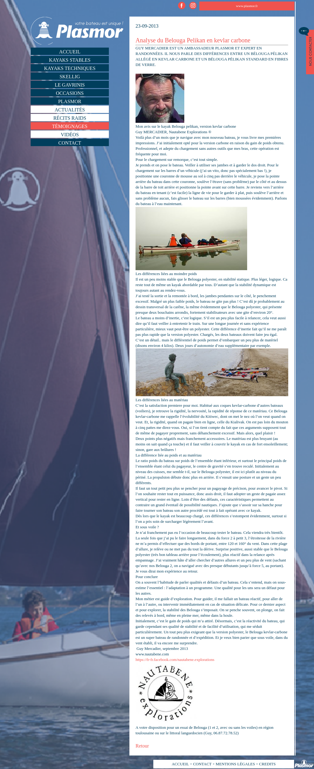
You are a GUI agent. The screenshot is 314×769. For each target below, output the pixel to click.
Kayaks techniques (70, 68)
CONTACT (202, 764)
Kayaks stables (70, 60)
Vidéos (70, 134)
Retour (142, 745)
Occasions (70, 93)
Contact (69, 143)
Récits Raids (69, 118)
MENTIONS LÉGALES (235, 764)
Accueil (69, 51)
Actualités (70, 109)
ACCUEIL (180, 764)
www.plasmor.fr (247, 6)
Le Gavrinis (70, 84)
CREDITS (267, 764)
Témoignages (70, 126)
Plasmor (70, 101)
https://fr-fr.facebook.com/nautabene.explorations (175, 659)
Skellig (69, 76)
